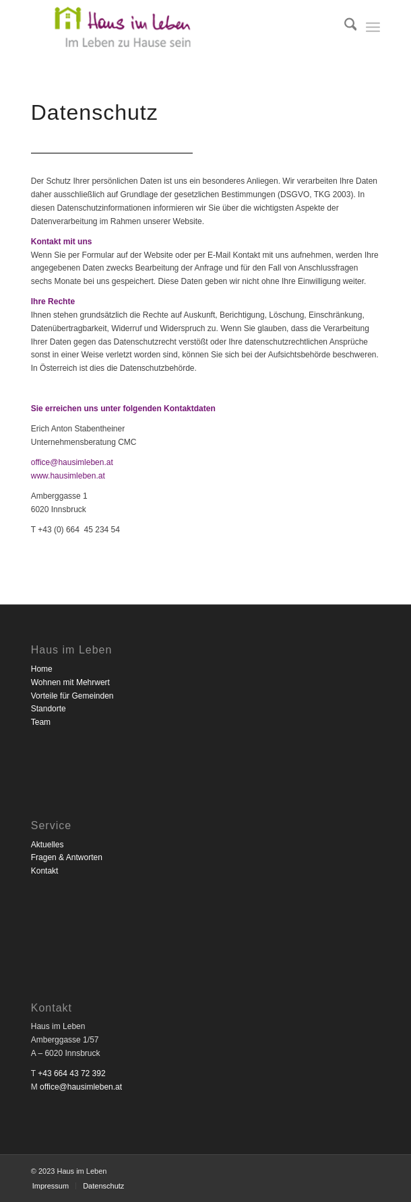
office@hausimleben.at (72, 462)
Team (41, 722)
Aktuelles (47, 844)
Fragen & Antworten (66, 857)
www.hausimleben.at (68, 476)
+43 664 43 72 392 (71, 1073)
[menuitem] (344, 27)
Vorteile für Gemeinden (72, 696)
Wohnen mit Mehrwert (70, 682)
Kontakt (45, 871)
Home (42, 669)
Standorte (48, 708)
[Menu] (373, 27)
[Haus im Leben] (171, 27)
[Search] (344, 27)
